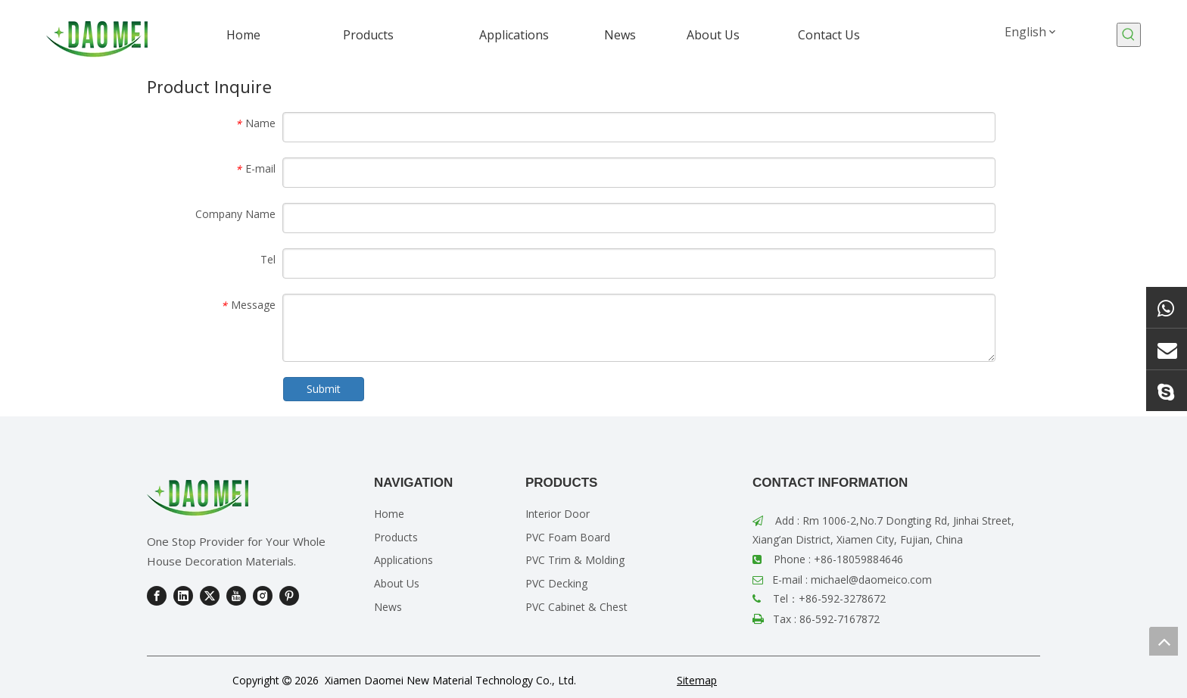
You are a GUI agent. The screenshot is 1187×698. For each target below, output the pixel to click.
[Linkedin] (183, 596)
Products (396, 537)
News (388, 607)
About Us (396, 583)
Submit (324, 389)
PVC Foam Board (567, 537)
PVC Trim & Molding (575, 560)
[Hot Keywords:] (1129, 35)
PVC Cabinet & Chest (576, 607)
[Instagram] (263, 596)
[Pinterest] (289, 596)
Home (389, 513)
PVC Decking (556, 583)
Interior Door (557, 513)
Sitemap (697, 680)
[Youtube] (236, 596)
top (1163, 641)
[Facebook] (157, 596)
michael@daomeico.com (871, 579)
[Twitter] (210, 596)
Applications (403, 560)
